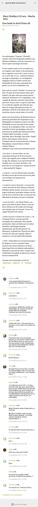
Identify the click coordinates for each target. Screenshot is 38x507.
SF (22, 263)
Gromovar (12, 293)
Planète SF (16, 263)
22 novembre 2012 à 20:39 (18, 315)
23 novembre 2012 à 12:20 (18, 455)
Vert (10, 366)
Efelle (10, 472)
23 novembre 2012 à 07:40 (18, 444)
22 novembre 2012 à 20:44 (18, 329)
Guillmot (12, 278)
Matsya (11, 382)
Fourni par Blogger (19, 504)
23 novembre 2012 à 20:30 (18, 479)
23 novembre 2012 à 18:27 (18, 466)
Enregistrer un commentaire (12, 495)
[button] (3, 29)
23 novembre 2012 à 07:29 (18, 432)
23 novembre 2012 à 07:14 (18, 421)
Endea (11, 335)
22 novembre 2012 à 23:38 (18, 377)
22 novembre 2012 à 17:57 (18, 299)
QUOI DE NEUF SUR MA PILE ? (15, 3)
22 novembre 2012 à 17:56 (18, 287)
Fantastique (7, 263)
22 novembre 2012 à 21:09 (18, 349)
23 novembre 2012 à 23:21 (18, 490)
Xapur (11, 449)
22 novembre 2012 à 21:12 (18, 360)
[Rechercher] (35, 3)
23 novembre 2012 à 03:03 (18, 400)
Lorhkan (11, 304)
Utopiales (28, 263)
